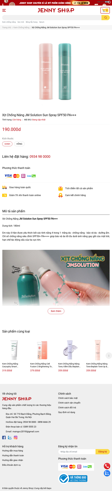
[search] (106, 17)
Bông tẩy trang (31, 22)
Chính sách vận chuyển (69, 402)
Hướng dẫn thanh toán (13, 455)
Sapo (49, 488)
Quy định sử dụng (66, 412)
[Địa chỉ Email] (84, 451)
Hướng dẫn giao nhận (12, 460)
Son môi (21, 22)
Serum (41, 22)
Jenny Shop (27, 488)
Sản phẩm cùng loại (16, 331)
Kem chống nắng (9, 22)
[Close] (109, 2)
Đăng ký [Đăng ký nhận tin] (102, 451)
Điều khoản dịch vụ (11, 465)
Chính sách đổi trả (67, 407)
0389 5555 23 (29, 426)
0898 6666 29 (44, 422)
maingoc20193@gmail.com (26, 431)
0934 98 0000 (40, 157)
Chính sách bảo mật (68, 398)
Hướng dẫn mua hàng (12, 450)
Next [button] (109, 355)
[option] (14, 355)
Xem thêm (56, 311)
